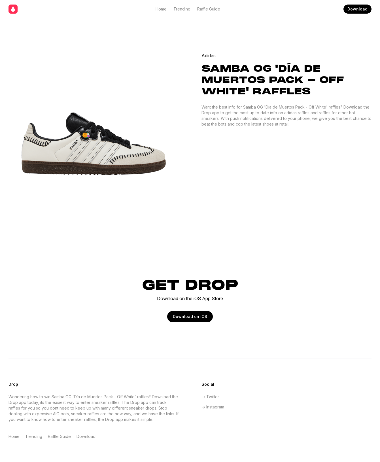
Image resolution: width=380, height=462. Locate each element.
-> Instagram (212, 406)
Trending (181, 9)
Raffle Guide (208, 9)
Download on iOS (190, 316)
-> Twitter (210, 396)
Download (357, 9)
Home (161, 9)
